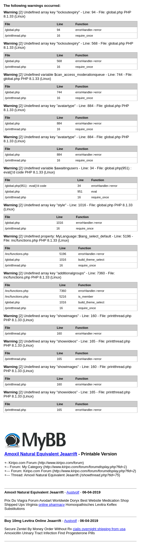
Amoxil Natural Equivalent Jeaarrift (40, 454)
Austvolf (73, 492)
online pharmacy (52, 505)
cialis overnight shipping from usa (99, 529)
